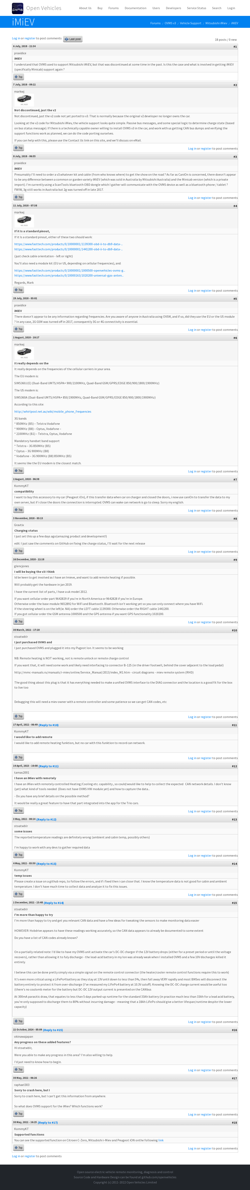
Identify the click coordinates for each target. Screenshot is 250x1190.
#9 (235, 560)
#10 (234, 630)
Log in (16, 38)
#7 (235, 479)
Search (216, 8)
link (160, 1140)
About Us (85, 8)
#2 (235, 85)
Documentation (135, 8)
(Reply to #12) (46, 819)
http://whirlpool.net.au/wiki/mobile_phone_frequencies (52, 411)
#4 (235, 206)
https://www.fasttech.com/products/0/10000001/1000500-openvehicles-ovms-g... (69, 270)
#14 (234, 864)
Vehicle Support (190, 23)
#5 (235, 299)
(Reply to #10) (49, 725)
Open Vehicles (43, 8)
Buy (99, 8)
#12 (234, 766)
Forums (113, 8)
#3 (235, 157)
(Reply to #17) (48, 1122)
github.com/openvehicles (159, 1177)
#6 (235, 338)
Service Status (196, 8)
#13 (234, 819)
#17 (234, 1078)
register (29, 38)
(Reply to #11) (49, 766)
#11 (234, 725)
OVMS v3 (170, 23)
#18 (234, 1122)
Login (231, 8)
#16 (234, 1030)
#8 (235, 519)
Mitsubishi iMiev (216, 23)
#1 (235, 46)
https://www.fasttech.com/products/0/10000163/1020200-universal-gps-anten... (69, 275)
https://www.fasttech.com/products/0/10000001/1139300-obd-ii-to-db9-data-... (68, 244)
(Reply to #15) (53, 1030)
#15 (234, 903)
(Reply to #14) (54, 903)
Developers (173, 8)
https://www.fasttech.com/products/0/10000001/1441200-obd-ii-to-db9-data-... (68, 249)
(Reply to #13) (46, 864)
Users (156, 8)
